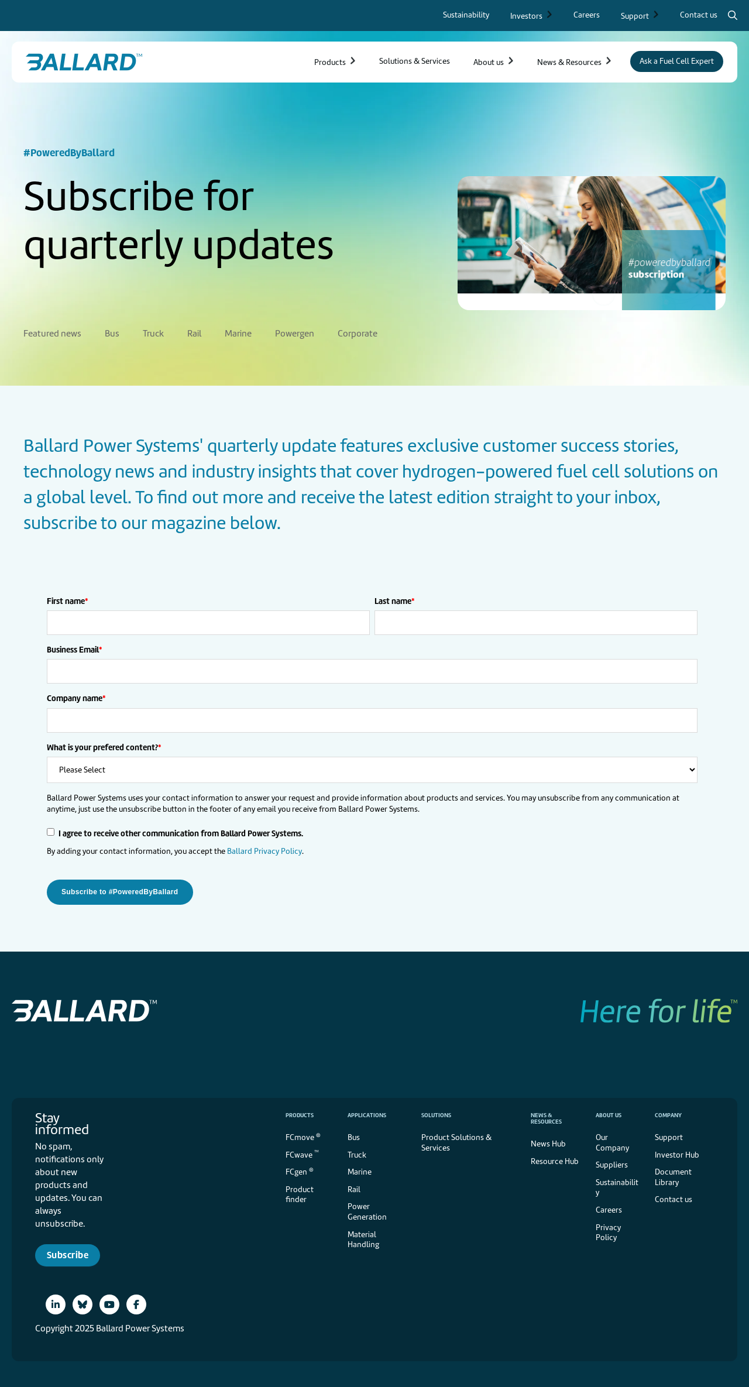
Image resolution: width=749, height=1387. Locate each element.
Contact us (673, 1197)
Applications (367, 1113)
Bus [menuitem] (112, 331)
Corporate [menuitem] (357, 331)
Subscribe (67, 1253)
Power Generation (367, 1209)
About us (608, 1113)
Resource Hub (555, 1159)
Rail (354, 1187)
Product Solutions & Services (456, 1140)
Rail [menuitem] (194, 331)
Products (300, 1113)
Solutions (436, 1113)
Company (668, 1113)
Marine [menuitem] (238, 331)
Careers (609, 1208)
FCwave (302, 1151)
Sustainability (617, 1185)
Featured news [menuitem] (52, 331)
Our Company (612, 1140)
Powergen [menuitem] (294, 331)
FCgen (300, 1169)
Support (669, 1135)
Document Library (673, 1175)
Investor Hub (677, 1153)
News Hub (548, 1141)
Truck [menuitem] (153, 331)
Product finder (300, 1192)
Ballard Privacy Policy (264, 849)
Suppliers (612, 1163)
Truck (357, 1153)
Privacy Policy (608, 1230)
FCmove (303, 1134)
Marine (360, 1170)
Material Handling (363, 1237)
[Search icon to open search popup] (732, 15)
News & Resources (546, 1116)
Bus (354, 1135)
